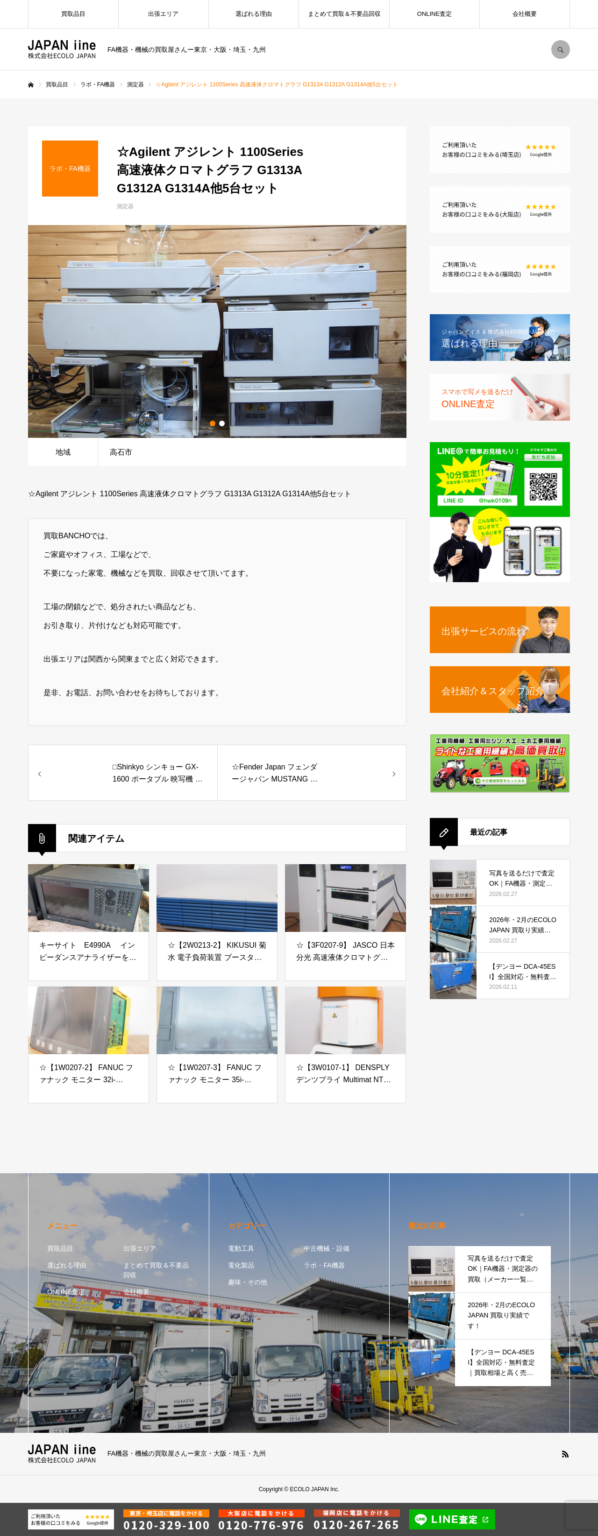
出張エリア (163, 13)
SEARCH (560, 49)
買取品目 (73, 13)
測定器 (125, 206)
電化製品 (241, 1265)
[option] (217, 331)
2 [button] (222, 423)
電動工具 (241, 1248)
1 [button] (212, 423)
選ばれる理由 (253, 13)
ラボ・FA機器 (324, 1265)
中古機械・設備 (326, 1248)
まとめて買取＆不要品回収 (344, 13)
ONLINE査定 (434, 13)
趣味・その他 (247, 1282)
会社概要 (525, 13)
